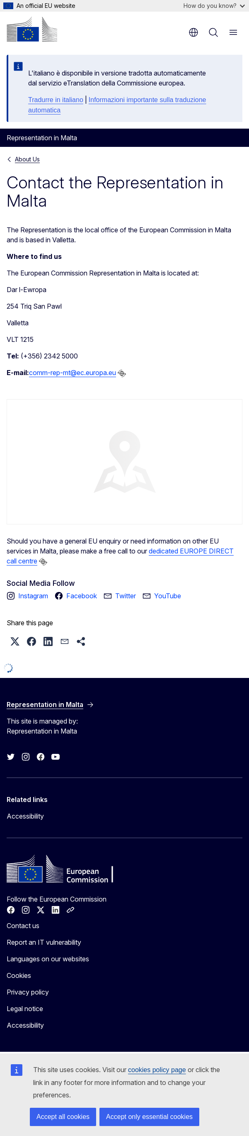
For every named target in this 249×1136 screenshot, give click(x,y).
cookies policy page (157, 1069)
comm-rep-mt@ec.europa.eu (72, 372)
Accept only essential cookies (149, 1116)
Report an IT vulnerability (44, 942)
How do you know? (214, 5)
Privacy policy (28, 992)
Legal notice (25, 1008)
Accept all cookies (62, 1116)
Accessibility (25, 816)
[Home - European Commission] (32, 29)
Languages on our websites (48, 959)
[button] (15, 641)
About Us (27, 159)
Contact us (23, 925)
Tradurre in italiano (55, 99)
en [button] (193, 32)
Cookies (19, 975)
